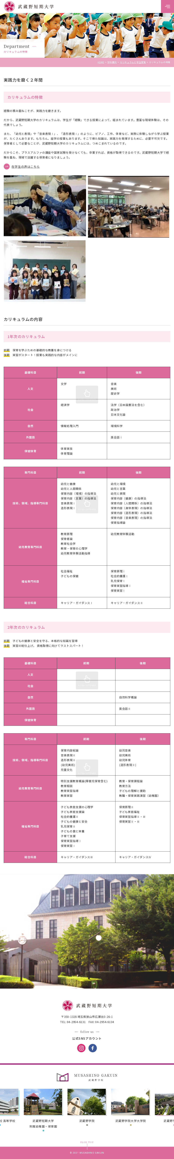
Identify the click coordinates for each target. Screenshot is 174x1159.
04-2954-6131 (76, 1022)
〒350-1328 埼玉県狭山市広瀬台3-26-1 (87, 1017)
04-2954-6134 (104, 1022)
